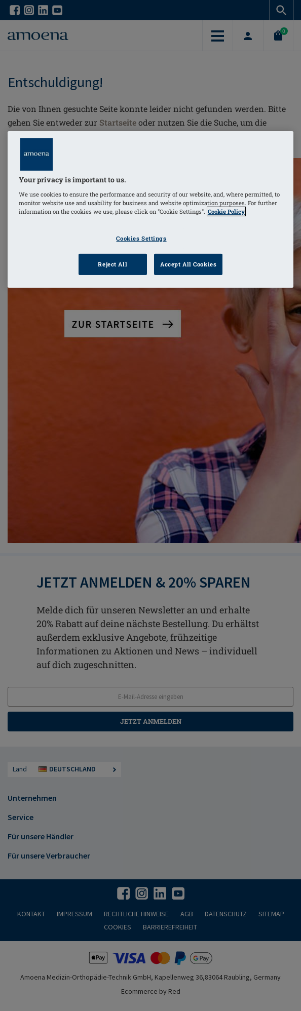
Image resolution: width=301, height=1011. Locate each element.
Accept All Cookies (188, 264)
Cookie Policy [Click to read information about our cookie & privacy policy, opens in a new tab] (226, 211)
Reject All (112, 264)
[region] (150, 209)
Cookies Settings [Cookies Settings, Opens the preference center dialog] (141, 238)
